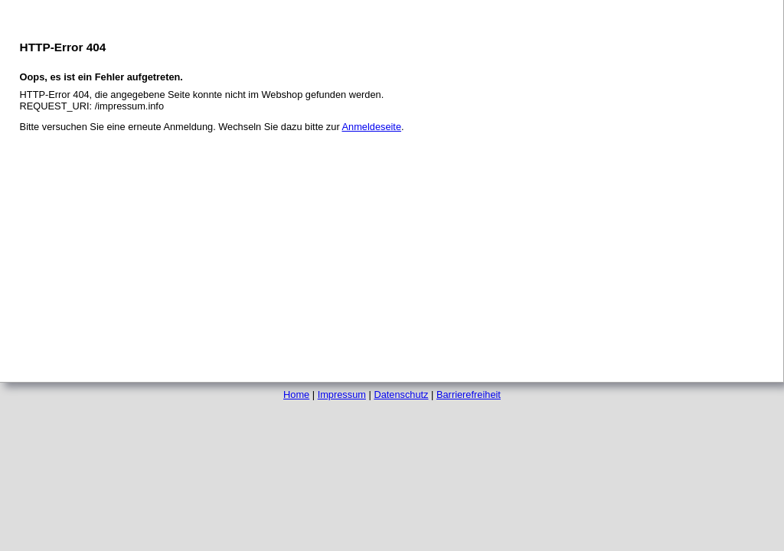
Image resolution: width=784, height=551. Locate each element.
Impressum (342, 394)
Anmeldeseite (372, 126)
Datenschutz (401, 394)
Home (296, 394)
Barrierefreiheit (468, 394)
